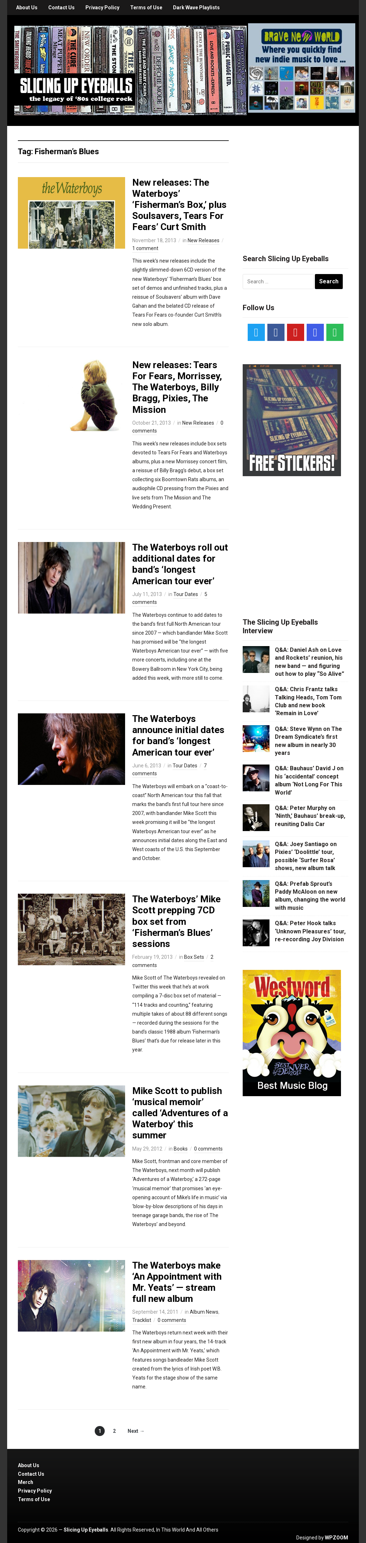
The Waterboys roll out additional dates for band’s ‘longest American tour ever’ (180, 564)
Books (181, 1149)
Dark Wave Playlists (196, 7)
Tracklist (141, 1320)
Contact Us (61, 7)
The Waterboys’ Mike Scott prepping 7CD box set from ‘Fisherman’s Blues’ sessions (176, 921)
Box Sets (194, 957)
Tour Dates (185, 594)
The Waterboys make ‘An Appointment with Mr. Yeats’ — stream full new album (177, 1282)
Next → (136, 1431)
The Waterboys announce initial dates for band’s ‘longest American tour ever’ (178, 735)
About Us (27, 7)
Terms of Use (146, 7)
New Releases (203, 240)
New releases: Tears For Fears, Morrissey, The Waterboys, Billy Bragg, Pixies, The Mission (177, 387)
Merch (25, 1482)
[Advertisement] (296, 181)
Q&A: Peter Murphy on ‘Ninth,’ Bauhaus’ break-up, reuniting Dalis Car (310, 816)
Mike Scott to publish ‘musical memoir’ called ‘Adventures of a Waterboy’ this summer (180, 1113)
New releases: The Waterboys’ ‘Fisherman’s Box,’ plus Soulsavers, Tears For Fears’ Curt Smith (179, 205)
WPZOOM (336, 1537)
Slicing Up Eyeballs (86, 1530)
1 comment (145, 248)
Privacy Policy (102, 7)
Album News (204, 1312)
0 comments (208, 1149)
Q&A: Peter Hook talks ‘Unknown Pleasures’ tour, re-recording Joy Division (310, 931)
